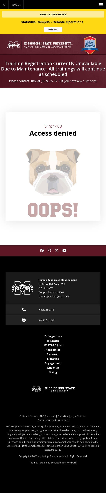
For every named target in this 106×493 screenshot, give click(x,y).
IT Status (53, 340)
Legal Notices (78, 416)
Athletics (53, 368)
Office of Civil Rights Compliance (23, 445)
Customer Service (28, 416)
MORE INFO (55, 29)
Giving (53, 372)
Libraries (53, 359)
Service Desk (69, 462)
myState (16, 4)
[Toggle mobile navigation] (101, 4)
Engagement (53, 363)
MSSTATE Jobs (53, 345)
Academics (53, 349)
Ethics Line (63, 416)
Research (53, 354)
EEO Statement (47, 416)
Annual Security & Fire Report (53, 420)
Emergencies (53, 336)
